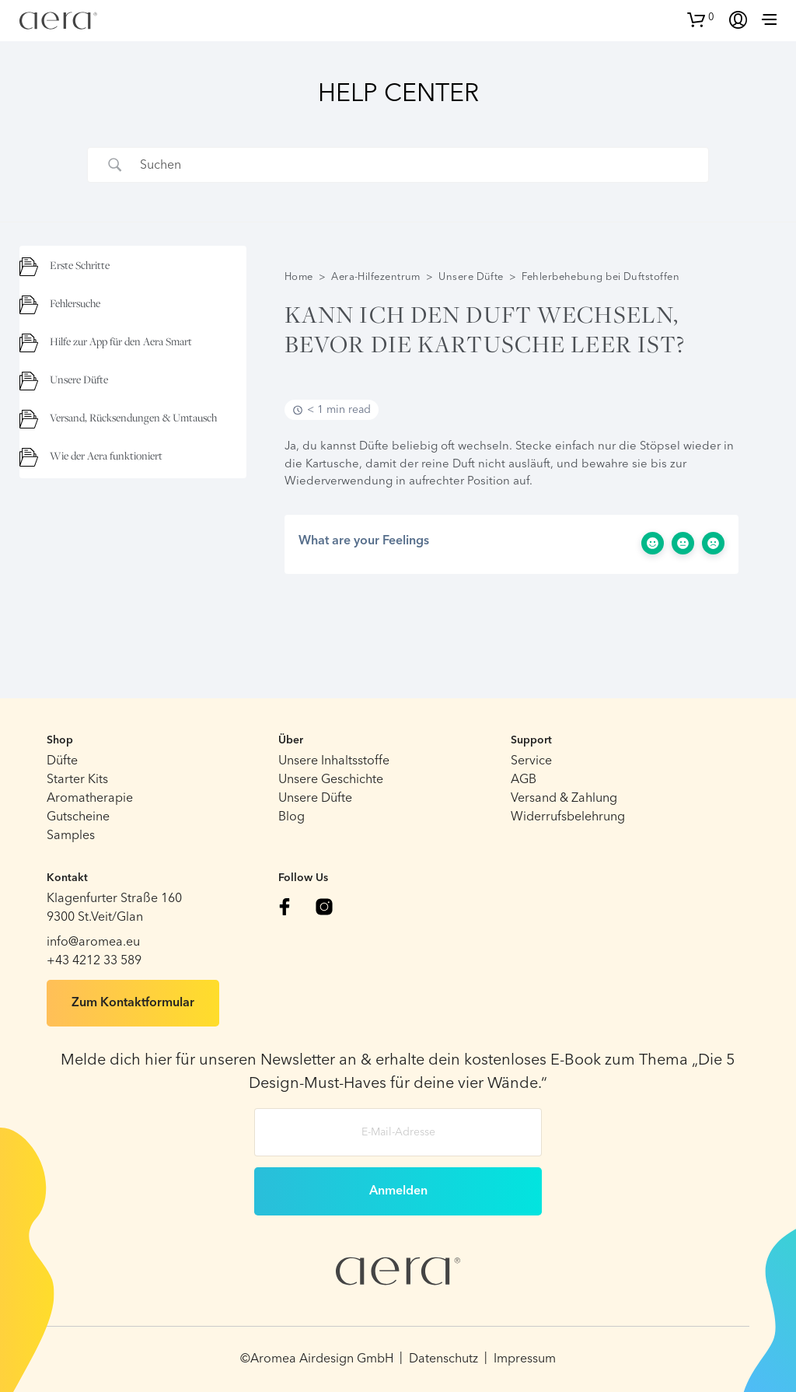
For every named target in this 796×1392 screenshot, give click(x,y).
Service (531, 761)
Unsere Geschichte (330, 780)
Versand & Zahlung (564, 798)
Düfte (62, 761)
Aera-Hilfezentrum (376, 277)
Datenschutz (443, 1359)
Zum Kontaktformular (133, 1003)
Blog (291, 817)
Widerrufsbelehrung (568, 817)
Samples (71, 836)
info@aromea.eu (93, 942)
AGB (523, 780)
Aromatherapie (90, 798)
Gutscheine (78, 817)
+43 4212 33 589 (94, 961)
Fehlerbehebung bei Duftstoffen (600, 277)
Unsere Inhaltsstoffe (333, 761)
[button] (700, 18)
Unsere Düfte (470, 277)
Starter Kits (77, 780)
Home (299, 277)
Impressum (525, 1359)
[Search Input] (417, 164)
